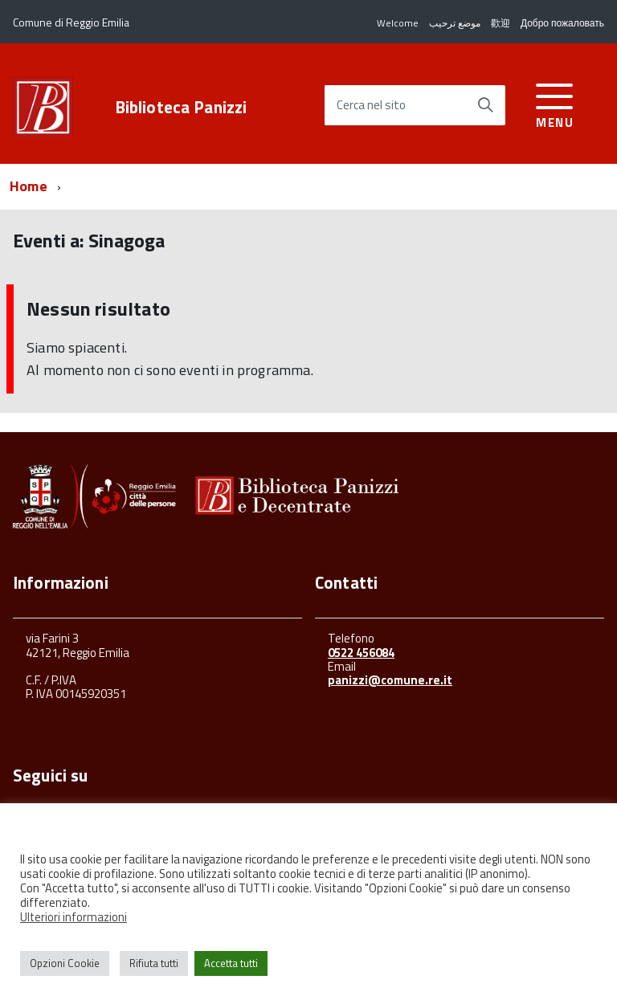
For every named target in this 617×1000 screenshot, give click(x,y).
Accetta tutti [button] (231, 963)
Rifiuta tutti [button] (153, 963)
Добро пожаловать (562, 23)
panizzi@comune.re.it (390, 680)
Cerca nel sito (371, 105)
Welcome (398, 23)
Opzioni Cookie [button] (65, 963)
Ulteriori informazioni (73, 917)
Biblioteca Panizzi (181, 107)
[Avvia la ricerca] (485, 105)
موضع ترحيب (454, 23)
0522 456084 (361, 652)
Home (28, 186)
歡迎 (500, 23)
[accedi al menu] (555, 103)
